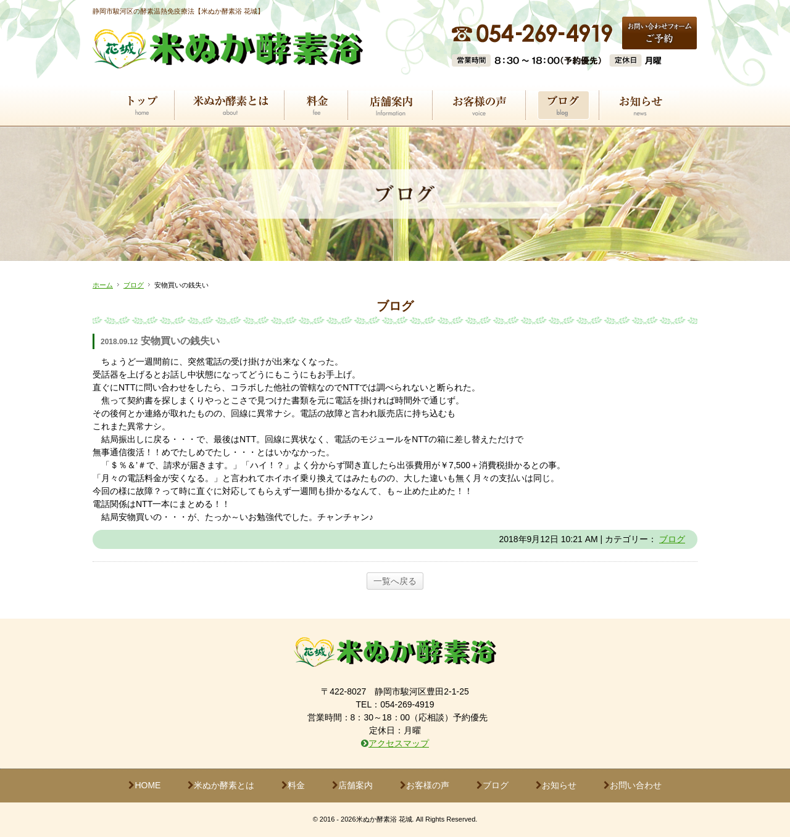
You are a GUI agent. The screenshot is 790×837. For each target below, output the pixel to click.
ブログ (133, 285)
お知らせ (556, 785)
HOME (144, 785)
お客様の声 (424, 785)
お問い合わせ (633, 785)
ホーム (103, 285)
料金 (293, 785)
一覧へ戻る (395, 581)
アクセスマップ (398, 743)
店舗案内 (352, 785)
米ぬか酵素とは (221, 785)
